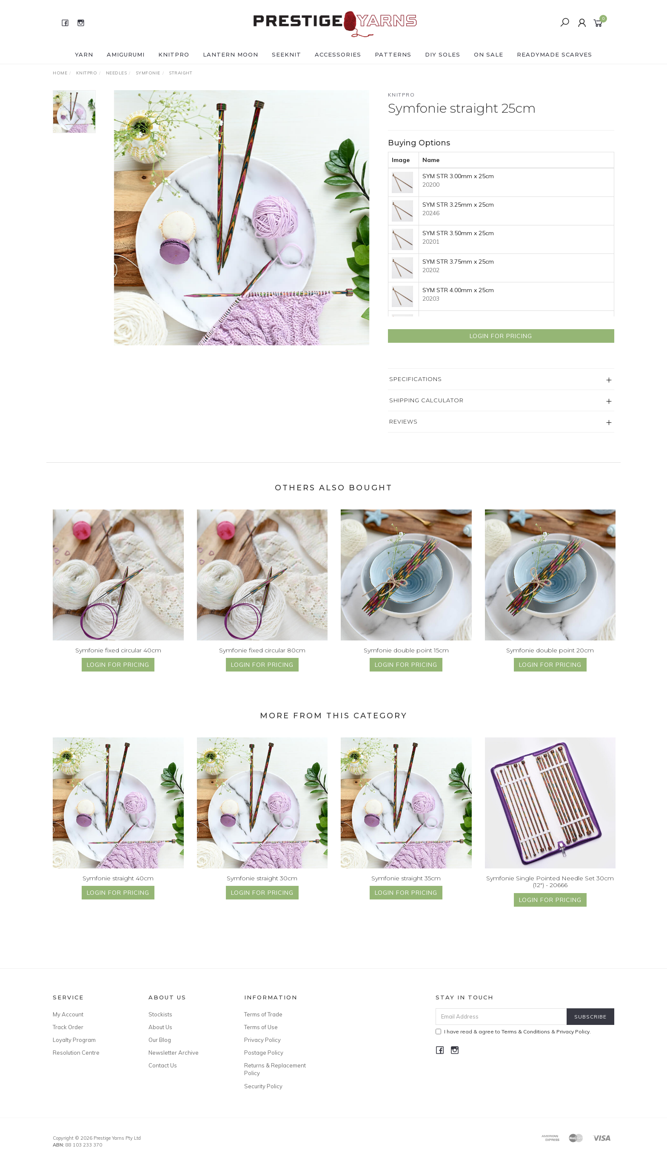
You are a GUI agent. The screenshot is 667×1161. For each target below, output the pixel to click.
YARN (84, 54)
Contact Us (162, 1065)
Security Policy (263, 1086)
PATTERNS (393, 54)
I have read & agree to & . (513, 1031)
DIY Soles (442, 54)
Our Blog (159, 1039)
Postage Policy (263, 1052)
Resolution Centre (76, 1052)
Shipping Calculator (426, 400)
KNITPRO (173, 54)
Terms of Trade (263, 1014)
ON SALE (488, 54)
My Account (68, 1014)
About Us (160, 1027)
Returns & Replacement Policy (275, 1069)
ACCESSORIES (338, 54)
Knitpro (401, 94)
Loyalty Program (74, 1039)
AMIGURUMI (126, 54)
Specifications (415, 379)
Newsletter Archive (173, 1052)
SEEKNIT (286, 54)
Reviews (403, 421)
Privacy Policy (262, 1039)
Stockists (160, 1014)
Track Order (68, 1027)
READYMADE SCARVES (554, 54)
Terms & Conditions (526, 1031)
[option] (241, 217)
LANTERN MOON (230, 54)
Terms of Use (261, 1027)
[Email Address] (501, 1016)
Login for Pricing (501, 336)
